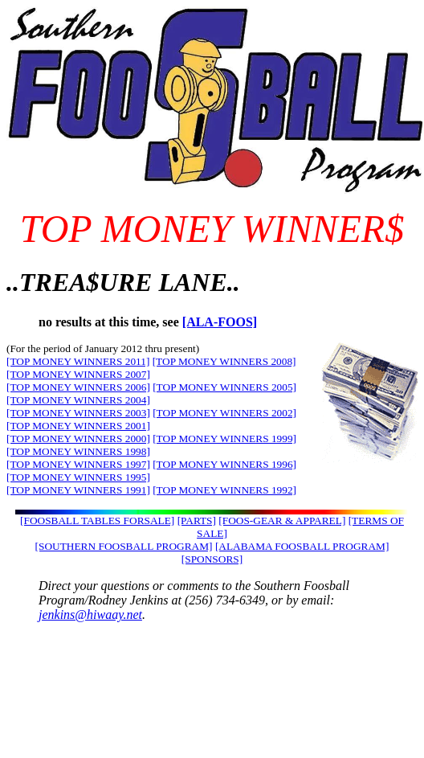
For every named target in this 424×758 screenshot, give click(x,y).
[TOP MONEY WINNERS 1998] (78, 451)
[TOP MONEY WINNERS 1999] (224, 438)
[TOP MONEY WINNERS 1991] (78, 490)
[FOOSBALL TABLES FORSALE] (97, 520)
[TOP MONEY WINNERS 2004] (78, 400)
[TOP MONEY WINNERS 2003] (78, 413)
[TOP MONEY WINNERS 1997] (78, 464)
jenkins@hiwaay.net (90, 614)
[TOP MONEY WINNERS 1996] (224, 464)
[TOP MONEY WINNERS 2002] (224, 413)
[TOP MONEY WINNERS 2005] (224, 387)
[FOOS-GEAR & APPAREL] (281, 520)
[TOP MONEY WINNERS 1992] (224, 490)
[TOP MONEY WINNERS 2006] (78, 387)
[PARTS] (196, 520)
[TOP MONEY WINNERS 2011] (77, 361)
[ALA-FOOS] (219, 322)
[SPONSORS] (212, 559)
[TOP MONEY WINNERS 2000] (78, 438)
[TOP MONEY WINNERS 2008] (224, 361)
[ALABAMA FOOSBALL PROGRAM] (302, 546)
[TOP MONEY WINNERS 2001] (78, 426)
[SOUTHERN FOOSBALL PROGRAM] (124, 546)
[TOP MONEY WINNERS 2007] (78, 374)
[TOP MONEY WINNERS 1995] (78, 477)
